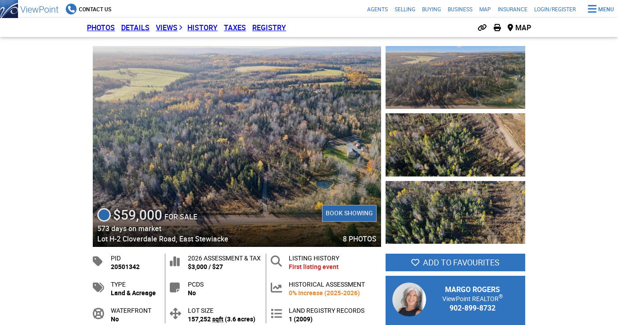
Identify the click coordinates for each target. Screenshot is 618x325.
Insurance (512, 9)
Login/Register (555, 9)
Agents (377, 9)
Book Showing (349, 213)
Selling (405, 9)
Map (485, 9)
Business (460, 9)
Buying (431, 9)
